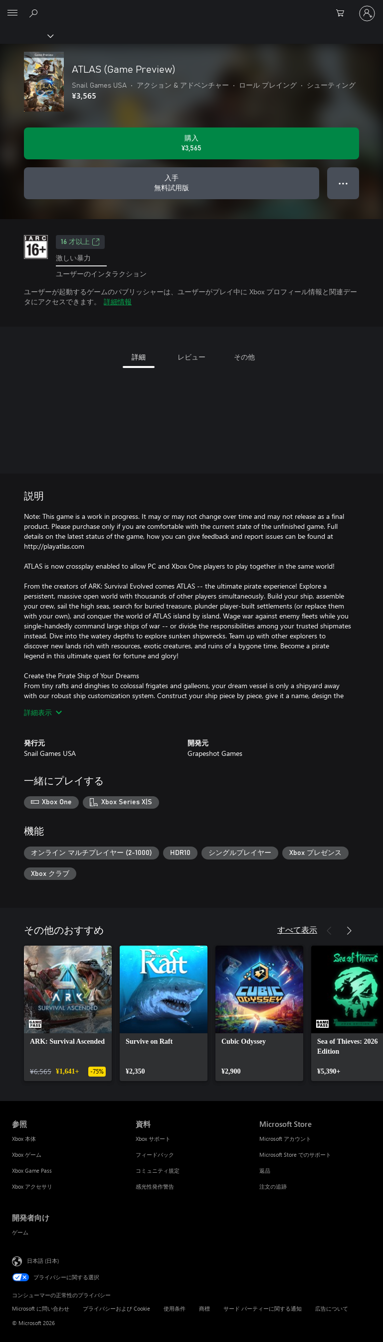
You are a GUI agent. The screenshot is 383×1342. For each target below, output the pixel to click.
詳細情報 (118, 301)
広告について (331, 1308)
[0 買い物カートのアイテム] (343, 13)
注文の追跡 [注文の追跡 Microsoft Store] (273, 1186)
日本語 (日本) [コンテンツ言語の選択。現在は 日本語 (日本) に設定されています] (43, 1260)
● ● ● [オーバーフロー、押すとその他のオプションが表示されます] (343, 183)
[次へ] (349, 931)
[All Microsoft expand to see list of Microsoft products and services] (12, 13)
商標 (204, 1308)
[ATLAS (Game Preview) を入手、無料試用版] (171, 183)
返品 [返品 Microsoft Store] (264, 1170)
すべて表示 (297, 929)
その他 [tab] (244, 357)
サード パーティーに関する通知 (262, 1308)
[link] (68, 1013)
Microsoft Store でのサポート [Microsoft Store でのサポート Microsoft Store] (295, 1154)
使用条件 (175, 1308)
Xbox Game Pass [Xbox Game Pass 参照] (32, 1170)
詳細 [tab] (139, 357)
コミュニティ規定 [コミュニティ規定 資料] (158, 1170)
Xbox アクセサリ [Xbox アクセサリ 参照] (32, 1186)
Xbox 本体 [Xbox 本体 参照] (24, 1138)
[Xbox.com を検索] (34, 13)
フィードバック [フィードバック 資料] (155, 1154)
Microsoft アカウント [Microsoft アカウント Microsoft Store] (285, 1138)
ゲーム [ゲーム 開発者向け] (20, 1232)
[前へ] (329, 931)
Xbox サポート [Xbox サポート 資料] (153, 1138)
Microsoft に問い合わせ (40, 1308)
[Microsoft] (191, 7)
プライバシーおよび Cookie (116, 1308)
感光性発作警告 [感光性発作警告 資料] (155, 1186)
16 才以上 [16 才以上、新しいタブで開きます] (80, 242)
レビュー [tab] (191, 357)
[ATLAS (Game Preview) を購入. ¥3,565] (191, 143)
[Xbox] (26, 35)
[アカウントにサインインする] (367, 13)
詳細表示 (43, 712)
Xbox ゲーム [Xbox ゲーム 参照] (26, 1154)
